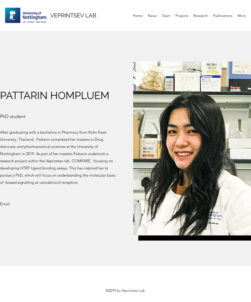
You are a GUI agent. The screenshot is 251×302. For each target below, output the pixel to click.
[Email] (5, 204)
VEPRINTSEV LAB (73, 15)
